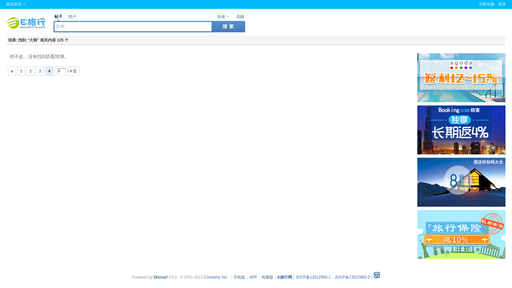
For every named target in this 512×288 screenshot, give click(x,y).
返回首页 (14, 4)
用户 (72, 16)
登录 (502, 4)
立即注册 (486, 4)
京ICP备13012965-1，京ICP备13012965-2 (333, 277)
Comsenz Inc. (216, 277)
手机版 (239, 277)
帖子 (58, 16)
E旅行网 (285, 277)
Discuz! (161, 277)
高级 (240, 16)
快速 (221, 16)
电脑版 (267, 277)
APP (253, 277)
